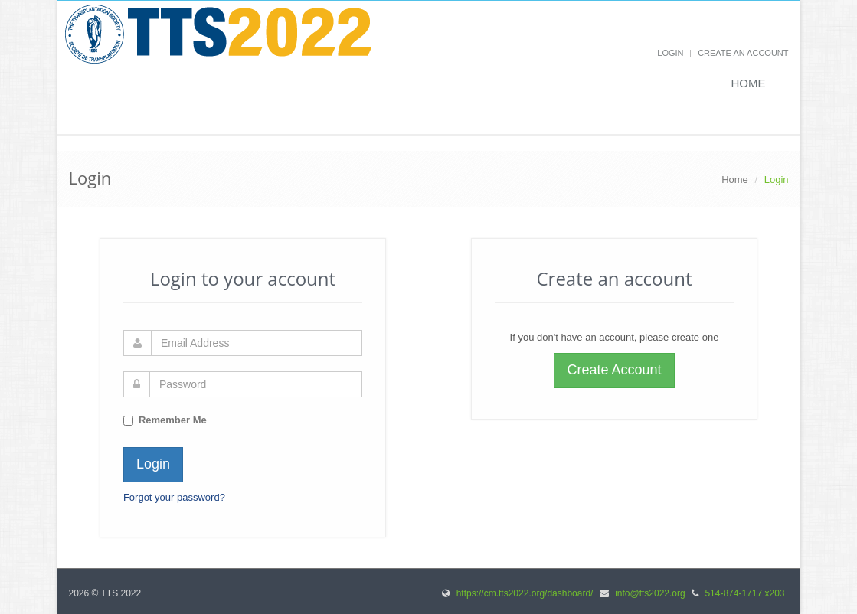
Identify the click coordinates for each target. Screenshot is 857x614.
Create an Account (743, 52)
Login (670, 52)
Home (748, 83)
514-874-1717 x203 (744, 593)
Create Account (614, 369)
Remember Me (173, 420)
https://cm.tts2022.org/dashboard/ (525, 593)
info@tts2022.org (650, 593)
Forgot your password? (174, 497)
